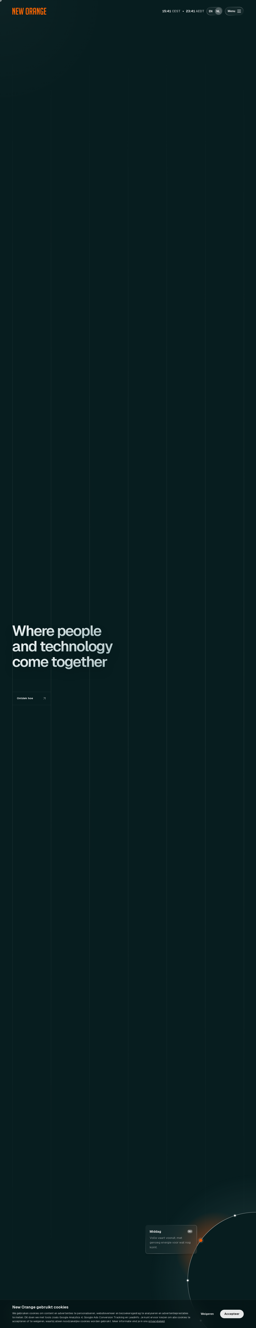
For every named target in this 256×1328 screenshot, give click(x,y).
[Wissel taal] (214, 11)
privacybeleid (156, 1321)
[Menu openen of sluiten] (234, 11)
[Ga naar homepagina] (29, 11)
